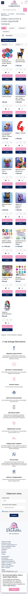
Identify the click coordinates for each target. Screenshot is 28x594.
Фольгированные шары (7, 559)
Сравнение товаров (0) (8, 40)
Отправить (14, 515)
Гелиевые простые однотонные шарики (20, 242)
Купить (7, 79)
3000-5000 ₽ (6, 31)
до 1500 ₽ (11, 28)
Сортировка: (4, 44)
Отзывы (3, 554)
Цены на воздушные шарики (8, 546)
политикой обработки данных (16, 511)
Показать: (18, 44)
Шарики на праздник (6, 564)
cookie (4, 585)
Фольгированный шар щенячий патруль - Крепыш (7, 134)
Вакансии (3, 552)
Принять (14, 589)
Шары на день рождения (7, 566)
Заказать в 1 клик (7, 75)
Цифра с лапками (20, 133)
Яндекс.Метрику (11, 585)
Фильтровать (9, 35)
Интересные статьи (6, 543)
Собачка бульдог (6, 96)
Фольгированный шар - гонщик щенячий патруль (20, 98)
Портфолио (4, 549)
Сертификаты (4, 558)
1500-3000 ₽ (22, 28)
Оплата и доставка (6, 547)
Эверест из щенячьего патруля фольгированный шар (20, 208)
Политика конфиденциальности (9, 544)
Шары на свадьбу (5, 567)
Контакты (3, 551)
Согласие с (12, 511)
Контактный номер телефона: (9, 504)
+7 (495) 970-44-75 (14, 6)
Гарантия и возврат (6, 541)
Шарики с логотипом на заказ (8, 562)
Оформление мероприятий (8, 561)
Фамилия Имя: (5, 498)
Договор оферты (5, 556)
